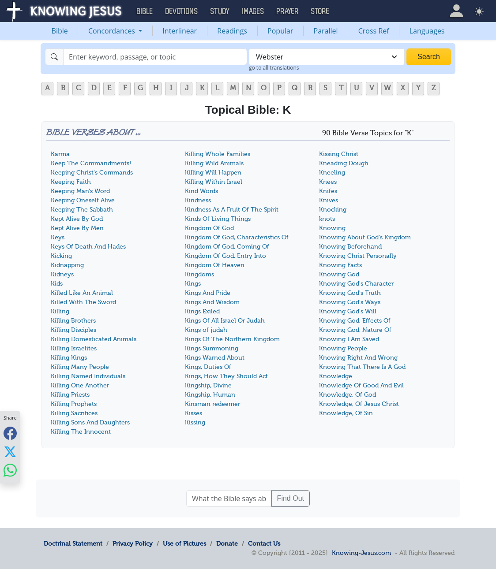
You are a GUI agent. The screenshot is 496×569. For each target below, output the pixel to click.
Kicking (61, 256)
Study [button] (220, 11)
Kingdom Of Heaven (214, 265)
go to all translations (274, 67)
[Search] (155, 56)
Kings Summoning (211, 348)
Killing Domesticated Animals (93, 339)
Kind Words (201, 191)
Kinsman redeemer (212, 404)
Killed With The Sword (83, 302)
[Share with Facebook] (10, 433)
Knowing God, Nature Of (355, 330)
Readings (232, 31)
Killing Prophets (74, 404)
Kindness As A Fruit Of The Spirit (231, 209)
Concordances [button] (112, 31)
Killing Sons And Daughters (90, 422)
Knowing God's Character (356, 283)
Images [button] (253, 11)
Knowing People (343, 348)
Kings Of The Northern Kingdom (232, 339)
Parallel (326, 31)
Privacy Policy (133, 543)
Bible (60, 31)
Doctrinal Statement (73, 543)
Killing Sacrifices (74, 413)
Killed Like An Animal (82, 293)
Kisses (193, 413)
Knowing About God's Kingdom (365, 237)
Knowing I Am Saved (349, 339)
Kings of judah (206, 330)
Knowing (332, 228)
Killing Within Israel (213, 182)
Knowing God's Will (347, 311)
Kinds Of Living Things (218, 219)
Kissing (195, 422)
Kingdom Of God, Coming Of (227, 246)
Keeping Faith (71, 182)
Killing (60, 311)
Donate (227, 543)
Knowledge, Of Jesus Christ (359, 404)
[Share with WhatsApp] (10, 470)
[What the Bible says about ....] (229, 498)
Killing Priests (70, 394)
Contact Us (264, 543)
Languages (427, 31)
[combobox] (327, 56)
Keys (57, 237)
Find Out (290, 498)
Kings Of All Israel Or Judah (225, 320)
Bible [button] (145, 11)
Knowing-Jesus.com (361, 552)
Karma (60, 154)
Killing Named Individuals (88, 376)
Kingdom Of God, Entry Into (225, 256)
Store (320, 11)
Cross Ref (373, 31)
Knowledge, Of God (347, 394)
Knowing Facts (340, 265)
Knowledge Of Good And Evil (361, 385)
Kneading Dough (343, 163)
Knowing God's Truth (350, 293)
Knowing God (339, 274)
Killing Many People (80, 367)
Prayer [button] (288, 11)
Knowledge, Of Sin (346, 413)
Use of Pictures (184, 543)
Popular (280, 31)
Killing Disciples (73, 330)
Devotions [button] (181, 11)
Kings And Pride (207, 293)
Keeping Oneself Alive (83, 200)
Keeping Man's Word (80, 191)
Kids (57, 283)
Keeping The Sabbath (82, 209)
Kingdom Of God (209, 228)
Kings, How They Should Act (226, 376)
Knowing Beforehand (350, 246)
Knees (328, 182)
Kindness (198, 200)
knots (327, 219)
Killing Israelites (74, 348)
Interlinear (179, 31)
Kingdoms (199, 274)
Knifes (328, 191)
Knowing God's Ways (349, 302)
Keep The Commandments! (91, 163)
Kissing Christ (338, 154)
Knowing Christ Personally (358, 256)
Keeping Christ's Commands (92, 172)
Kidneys (62, 274)
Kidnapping (67, 265)
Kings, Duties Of (208, 367)
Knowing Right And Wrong (358, 357)
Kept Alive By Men (77, 228)
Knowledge (335, 376)
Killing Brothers (73, 320)
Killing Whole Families (217, 154)
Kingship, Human (210, 394)
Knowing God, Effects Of (355, 320)
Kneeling (332, 172)
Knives (328, 200)
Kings (193, 283)
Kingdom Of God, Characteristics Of (237, 237)
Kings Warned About (214, 357)
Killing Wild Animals (214, 163)
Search (428, 56)
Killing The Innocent (81, 431)
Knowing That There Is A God (362, 367)
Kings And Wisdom (212, 302)
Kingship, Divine (208, 385)
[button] (456, 11)
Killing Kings (69, 357)
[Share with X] (10, 451)
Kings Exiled (202, 311)
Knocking (332, 209)
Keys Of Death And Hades (88, 246)
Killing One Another (80, 385)
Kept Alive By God (77, 219)
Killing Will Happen (213, 172)
